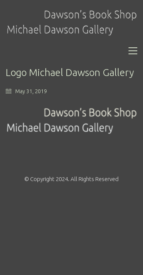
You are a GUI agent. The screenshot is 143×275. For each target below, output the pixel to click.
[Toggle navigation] (133, 50)
